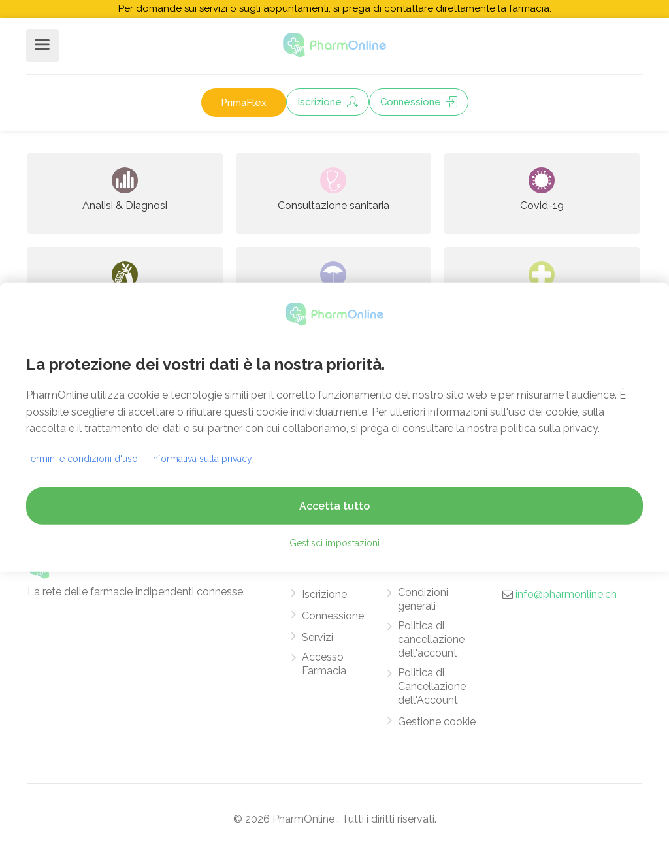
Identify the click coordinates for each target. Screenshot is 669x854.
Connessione (418, 102)
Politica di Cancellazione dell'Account (432, 686)
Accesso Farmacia (324, 664)
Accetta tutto (334, 506)
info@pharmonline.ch (566, 594)
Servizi (317, 637)
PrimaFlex (244, 102)
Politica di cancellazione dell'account (431, 639)
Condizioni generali (423, 599)
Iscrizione (327, 102)
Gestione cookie (437, 721)
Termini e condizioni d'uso (82, 458)
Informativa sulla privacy (201, 458)
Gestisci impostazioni (334, 543)
